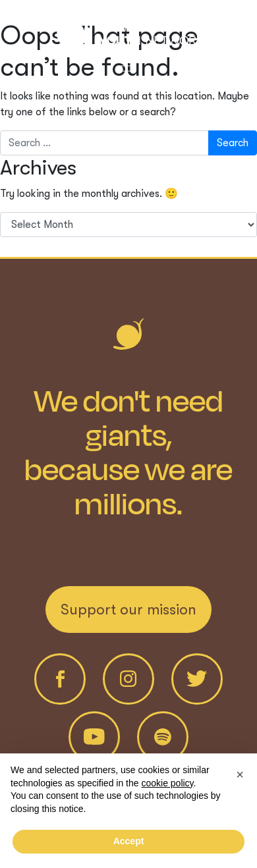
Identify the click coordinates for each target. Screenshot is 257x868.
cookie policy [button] (167, 783)
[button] (239, 774)
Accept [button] (128, 841)
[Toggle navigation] (128, 66)
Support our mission (128, 609)
